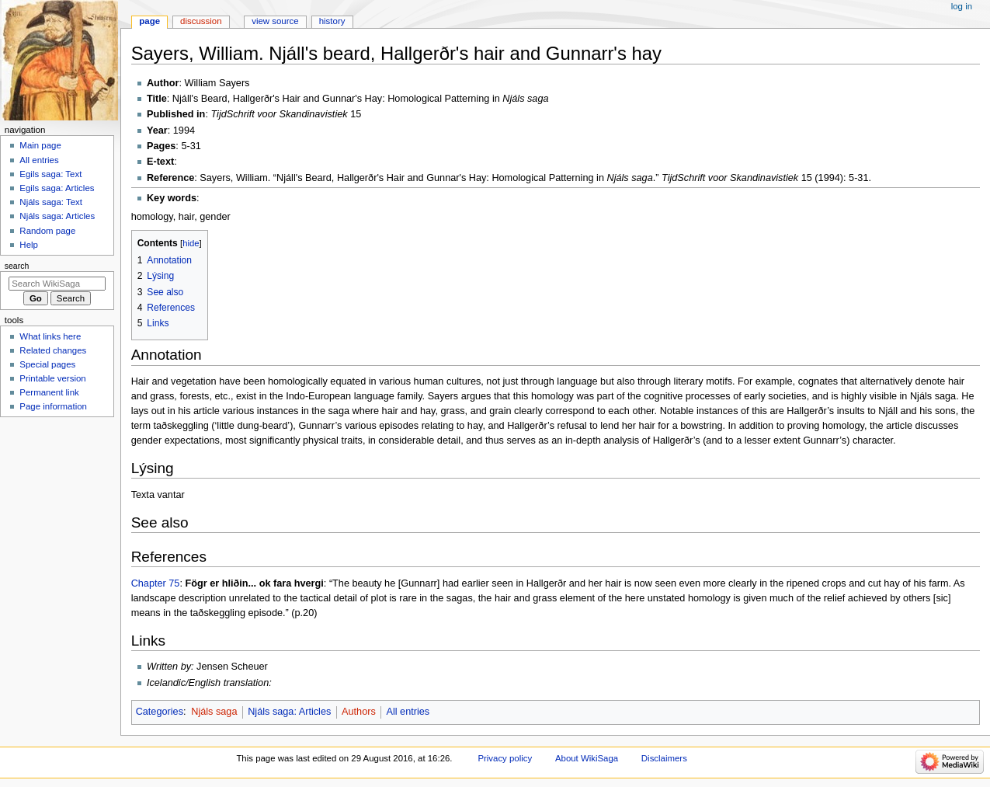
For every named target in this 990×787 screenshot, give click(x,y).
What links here (50, 336)
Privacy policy (505, 758)
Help (28, 244)
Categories (159, 711)
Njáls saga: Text (50, 202)
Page (149, 21)
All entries (407, 711)
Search (17, 265)
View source (275, 21)
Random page (47, 230)
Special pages (47, 364)
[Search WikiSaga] (57, 284)
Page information (53, 406)
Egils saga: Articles (56, 188)
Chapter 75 (155, 583)
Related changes (52, 350)
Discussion (200, 21)
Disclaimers (664, 758)
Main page (40, 145)
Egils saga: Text (50, 174)
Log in (961, 6)
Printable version (52, 378)
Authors (359, 711)
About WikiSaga (586, 758)
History (332, 21)
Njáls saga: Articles (289, 711)
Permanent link (48, 392)
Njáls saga (214, 711)
